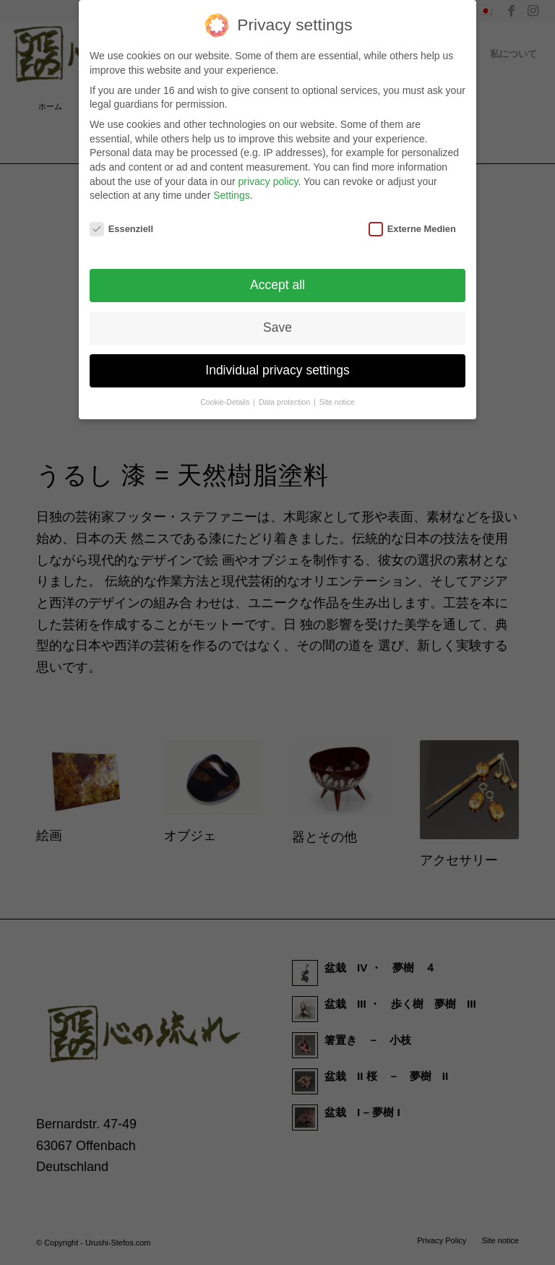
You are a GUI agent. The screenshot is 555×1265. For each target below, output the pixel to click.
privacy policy (268, 177)
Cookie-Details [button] (225, 397)
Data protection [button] (285, 397)
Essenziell (121, 224)
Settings (231, 191)
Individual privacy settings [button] (277, 366)
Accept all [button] (277, 280)
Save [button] (277, 323)
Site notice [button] (337, 397)
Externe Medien (412, 224)
